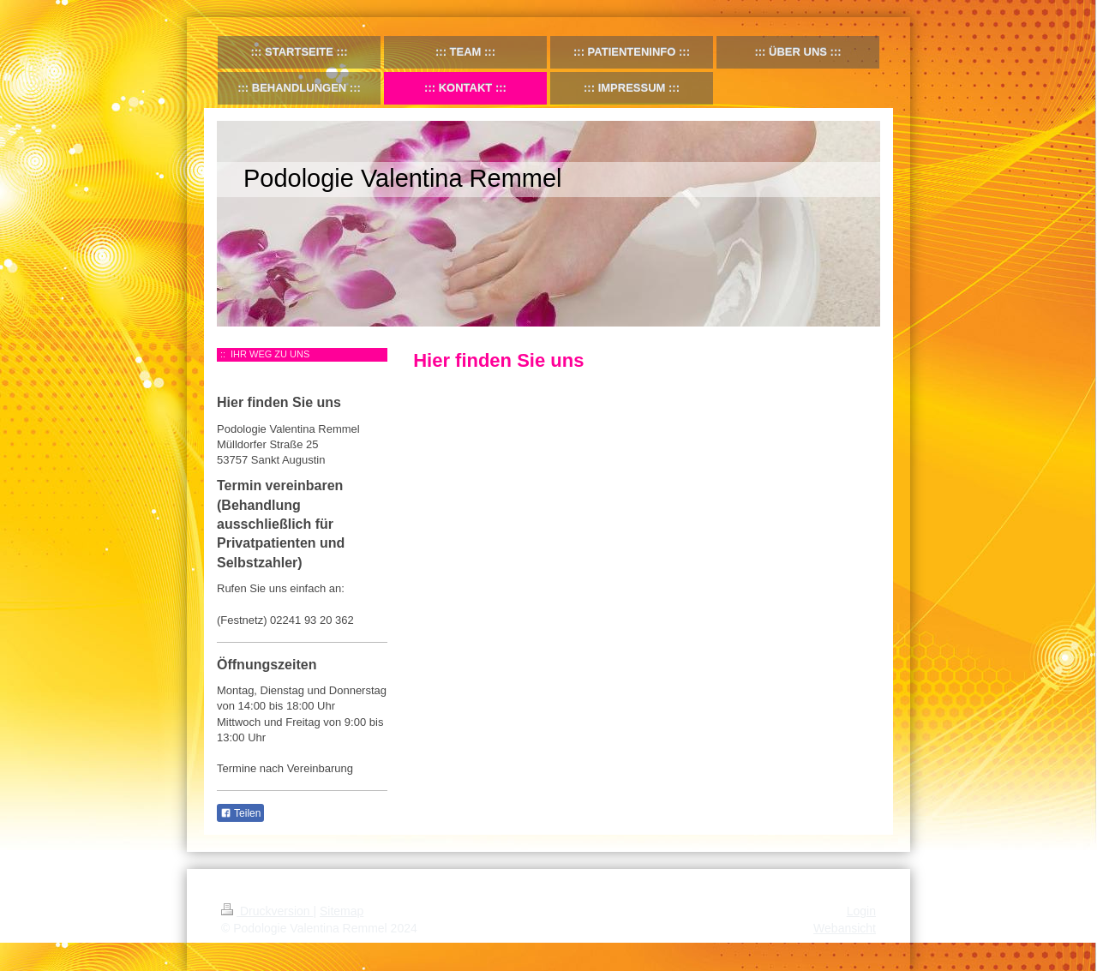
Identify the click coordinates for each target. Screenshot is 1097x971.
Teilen (240, 813)
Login (861, 911)
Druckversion (267, 911)
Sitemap (341, 911)
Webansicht (844, 928)
